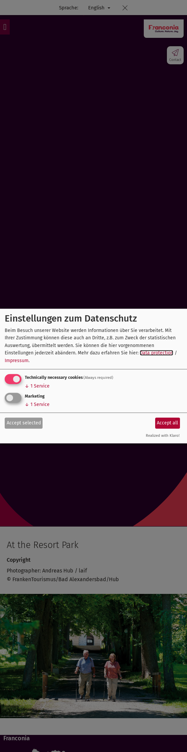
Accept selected (24, 423)
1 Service (37, 386)
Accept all (167, 423)
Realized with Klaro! (163, 435)
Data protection (156, 353)
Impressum (16, 360)
